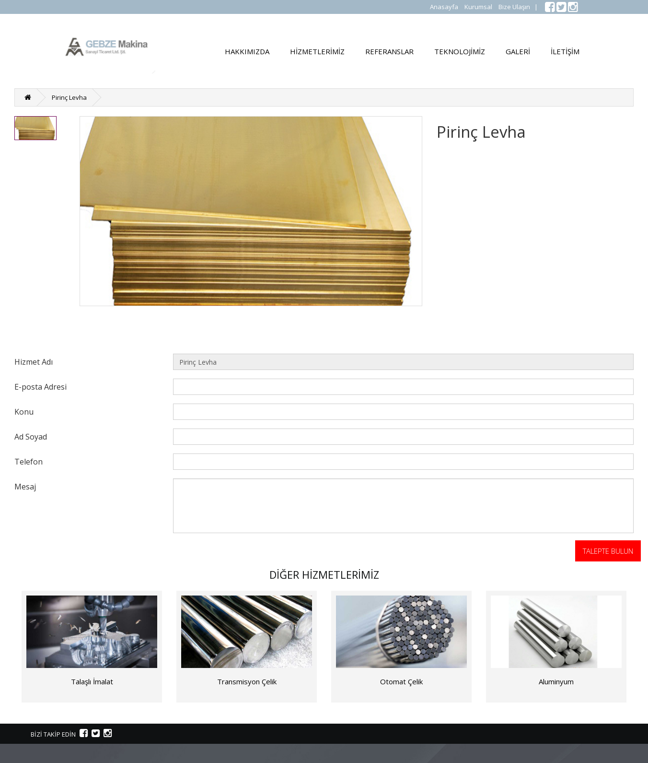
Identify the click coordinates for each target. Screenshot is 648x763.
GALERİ (518, 51)
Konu (24, 411)
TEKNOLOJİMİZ (459, 51)
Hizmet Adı (33, 362)
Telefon (28, 461)
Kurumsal (478, 6)
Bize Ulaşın (514, 6)
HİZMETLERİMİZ (317, 51)
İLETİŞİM (565, 51)
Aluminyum (556, 681)
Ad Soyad (30, 436)
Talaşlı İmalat (92, 681)
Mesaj (25, 486)
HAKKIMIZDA (247, 51)
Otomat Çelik (401, 681)
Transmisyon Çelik (247, 681)
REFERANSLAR (389, 51)
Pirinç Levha (69, 97)
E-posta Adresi (40, 387)
